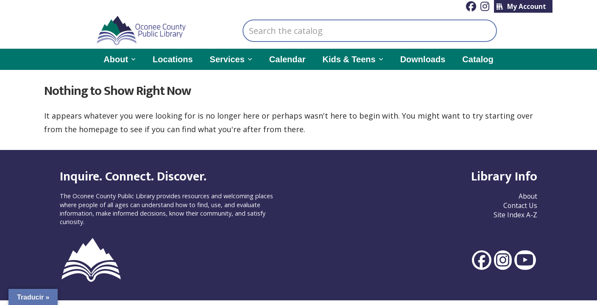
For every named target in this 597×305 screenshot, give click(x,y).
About (528, 196)
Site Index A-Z (515, 214)
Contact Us (520, 205)
